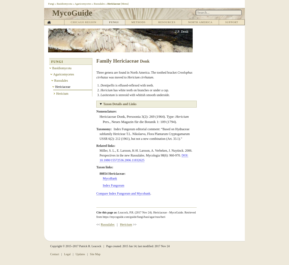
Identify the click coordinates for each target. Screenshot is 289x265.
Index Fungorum (113, 185)
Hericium (126, 224)
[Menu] (124, 3)
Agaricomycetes (83, 3)
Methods (138, 22)
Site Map (95, 254)
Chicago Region (84, 22)
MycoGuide (72, 12)
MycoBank (110, 178)
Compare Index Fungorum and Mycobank (123, 193)
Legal (67, 254)
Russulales (99, 3)
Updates (80, 254)
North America (200, 22)
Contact (54, 254)
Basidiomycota (64, 3)
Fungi (51, 3)
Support (231, 22)
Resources (166, 22)
